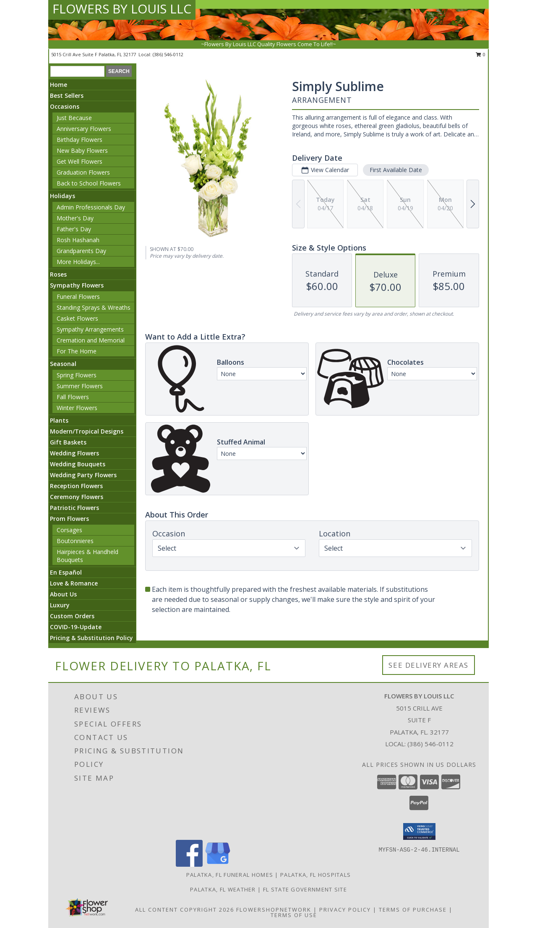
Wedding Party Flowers (83, 475)
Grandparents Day (81, 251)
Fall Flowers (73, 397)
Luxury (60, 605)
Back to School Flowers (89, 183)
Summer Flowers (80, 386)
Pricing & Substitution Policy (91, 638)
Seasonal (63, 364)
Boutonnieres (75, 541)
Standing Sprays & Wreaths (93, 307)
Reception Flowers (76, 486)
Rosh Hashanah (78, 240)
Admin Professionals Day (91, 207)
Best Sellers (66, 95)
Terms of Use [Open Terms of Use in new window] (294, 915)
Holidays (62, 196)
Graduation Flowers (83, 172)
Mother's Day (75, 218)
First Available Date (396, 170)
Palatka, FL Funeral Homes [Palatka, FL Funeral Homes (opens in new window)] (230, 874)
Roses (58, 274)
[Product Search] (77, 71)
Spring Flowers (76, 375)
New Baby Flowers (82, 150)
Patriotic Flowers (74, 508)
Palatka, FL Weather (223, 889)
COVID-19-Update (76, 627)
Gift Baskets (68, 442)
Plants (59, 420)
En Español (66, 572)
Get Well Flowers (79, 161)
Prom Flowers (69, 519)
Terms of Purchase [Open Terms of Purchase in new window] (413, 909)
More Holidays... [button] (78, 262)
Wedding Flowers (74, 453)
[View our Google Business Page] (217, 864)
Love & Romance (74, 583)
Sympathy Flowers (77, 285)
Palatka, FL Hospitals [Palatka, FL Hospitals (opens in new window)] (315, 874)
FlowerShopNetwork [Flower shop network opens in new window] (273, 909)
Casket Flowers (77, 318)
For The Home (76, 351)
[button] (419, 831)
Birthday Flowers (79, 140)
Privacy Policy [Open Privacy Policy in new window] (345, 909)
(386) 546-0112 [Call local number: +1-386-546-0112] (168, 54)
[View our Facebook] (189, 864)
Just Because (74, 118)
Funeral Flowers (78, 297)
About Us (63, 594)
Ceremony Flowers (76, 497)
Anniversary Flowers (84, 129)
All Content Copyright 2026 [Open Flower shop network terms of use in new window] (184, 909)
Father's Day (74, 229)
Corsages (69, 530)
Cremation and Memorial (91, 340)
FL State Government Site (305, 889)
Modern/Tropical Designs (86, 431)
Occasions (64, 106)
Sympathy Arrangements (90, 329)
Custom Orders (72, 616)
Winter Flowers (77, 408)
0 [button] (480, 54)
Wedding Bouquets (77, 464)
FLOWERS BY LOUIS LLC (121, 8)
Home (58, 85)
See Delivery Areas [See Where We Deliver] (428, 665)
